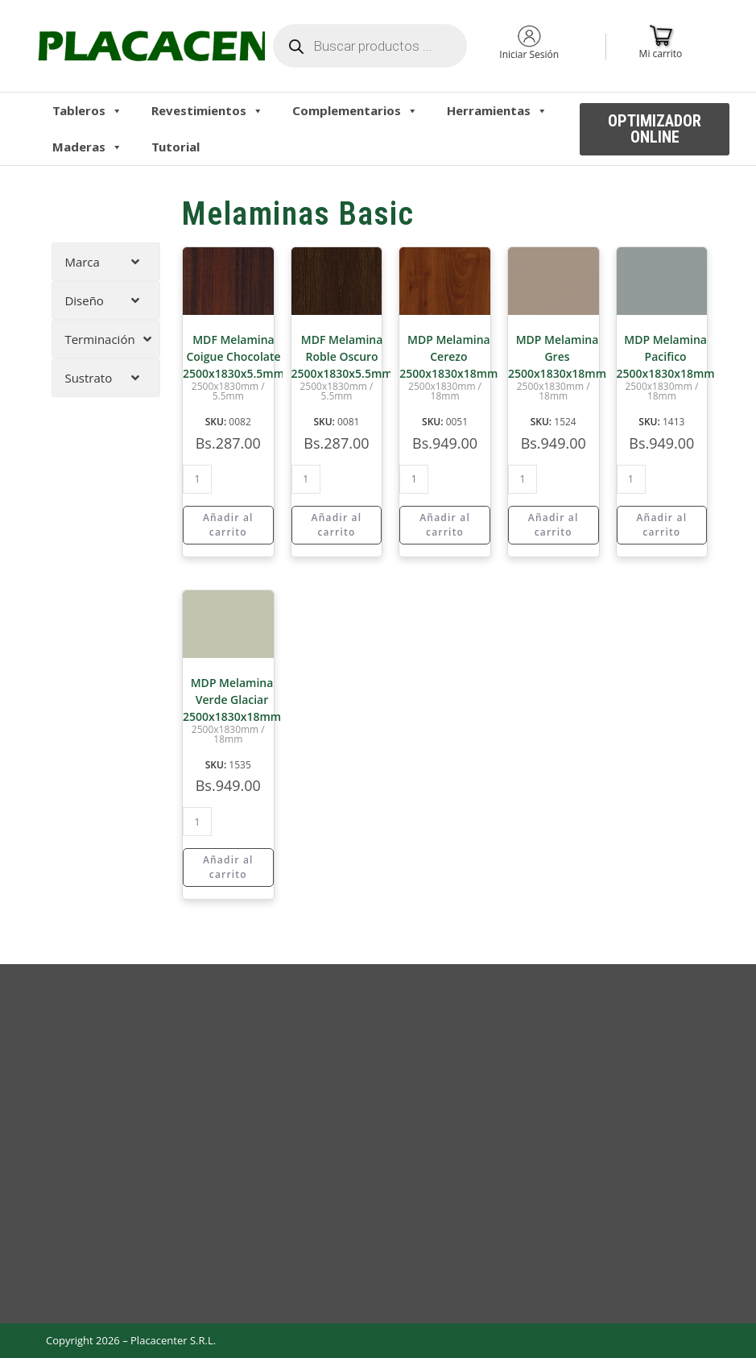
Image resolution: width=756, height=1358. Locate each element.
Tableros (87, 110)
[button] (654, 129)
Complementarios (355, 110)
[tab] (105, 261)
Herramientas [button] (497, 110)
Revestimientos (207, 110)
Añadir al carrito (228, 525)
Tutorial (175, 147)
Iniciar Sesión (529, 54)
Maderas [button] (87, 147)
